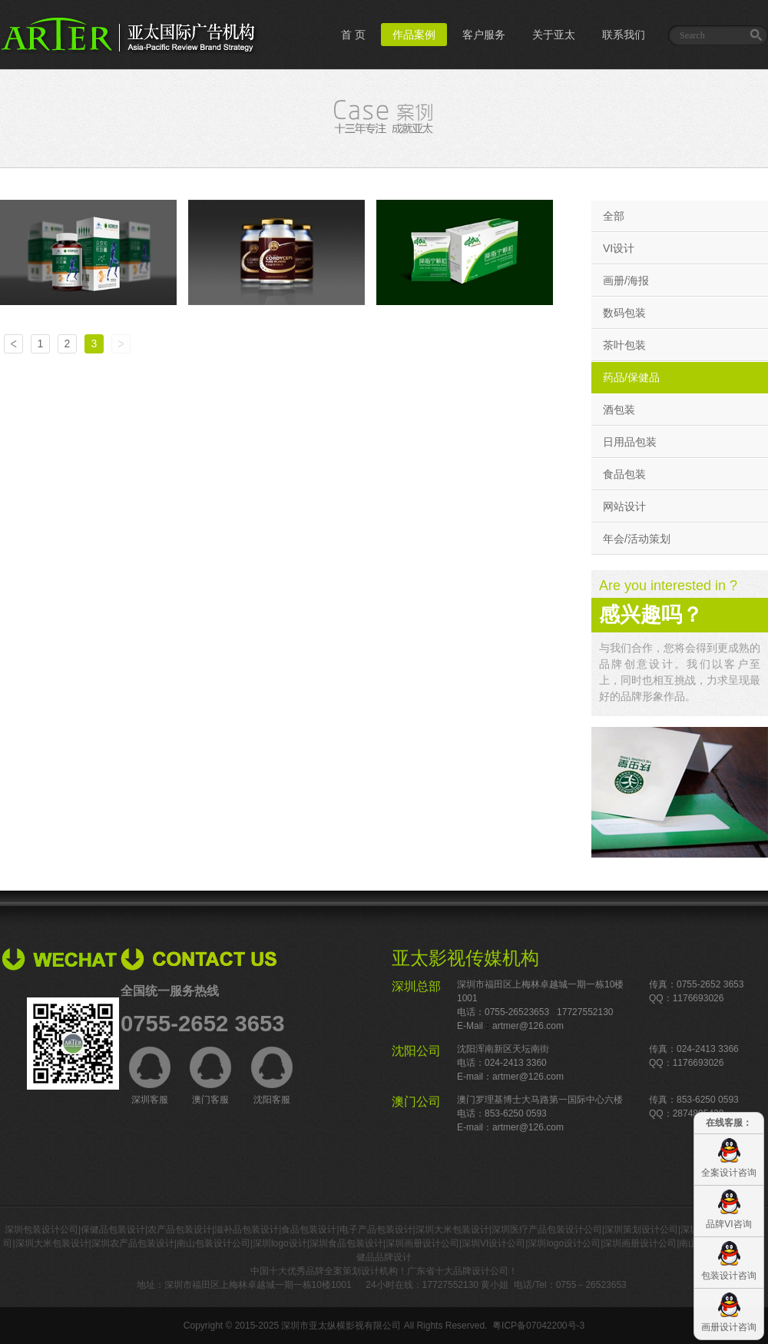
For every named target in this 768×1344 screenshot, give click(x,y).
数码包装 (624, 313)
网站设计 (624, 506)
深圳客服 (149, 1076)
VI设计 (618, 248)
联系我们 (623, 34)
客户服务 (483, 34)
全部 (613, 216)
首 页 (353, 34)
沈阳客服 (272, 1076)
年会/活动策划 (636, 539)
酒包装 (619, 409)
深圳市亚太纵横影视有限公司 (341, 1325)
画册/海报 (626, 280)
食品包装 (624, 474)
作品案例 (414, 34)
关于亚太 (553, 34)
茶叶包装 (624, 345)
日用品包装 (630, 442)
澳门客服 (210, 1076)
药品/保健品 (631, 377)
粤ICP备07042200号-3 (538, 1325)
